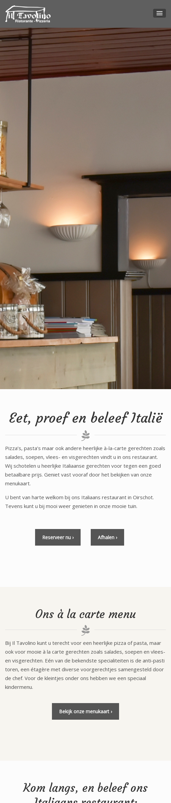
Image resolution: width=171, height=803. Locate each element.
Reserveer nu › (58, 537)
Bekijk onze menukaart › (85, 711)
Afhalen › (107, 537)
